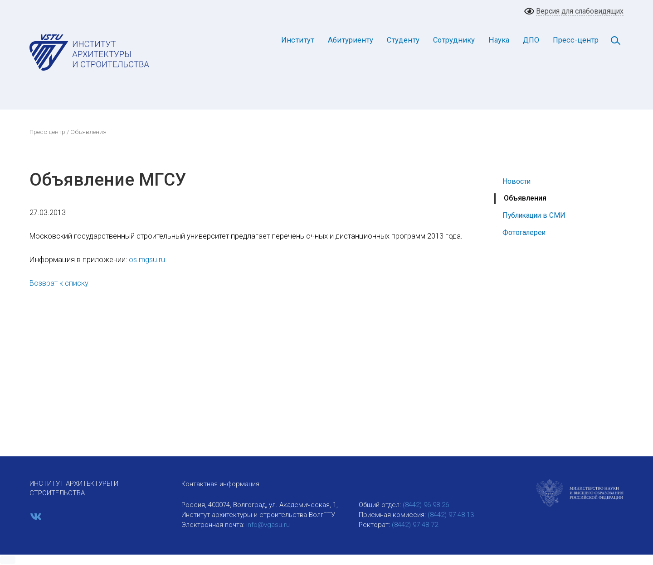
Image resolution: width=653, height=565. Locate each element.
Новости (516, 181)
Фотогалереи (524, 232)
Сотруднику (454, 40)
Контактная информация (220, 484)
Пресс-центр (576, 40)
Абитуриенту (350, 40)
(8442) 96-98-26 (426, 505)
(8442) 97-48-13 (451, 515)
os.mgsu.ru (147, 259)
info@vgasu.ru (268, 525)
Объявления (525, 198)
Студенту (403, 40)
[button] (7, 560)
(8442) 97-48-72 (415, 525)
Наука (498, 40)
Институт (297, 40)
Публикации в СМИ (533, 215)
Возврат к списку (58, 283)
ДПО (531, 40)
